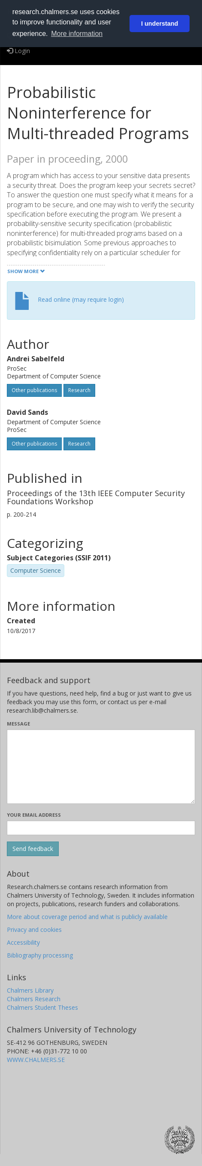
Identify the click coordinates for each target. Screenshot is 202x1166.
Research (79, 390)
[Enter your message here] (101, 766)
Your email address (34, 815)
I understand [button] (159, 23)
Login (18, 51)
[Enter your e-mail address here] (101, 828)
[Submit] (33, 849)
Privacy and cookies (34, 929)
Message (18, 723)
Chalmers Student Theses (42, 1007)
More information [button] (77, 33)
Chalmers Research (33, 999)
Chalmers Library (30, 990)
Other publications (34, 390)
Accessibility (23, 942)
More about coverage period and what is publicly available (87, 917)
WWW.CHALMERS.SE (36, 1060)
